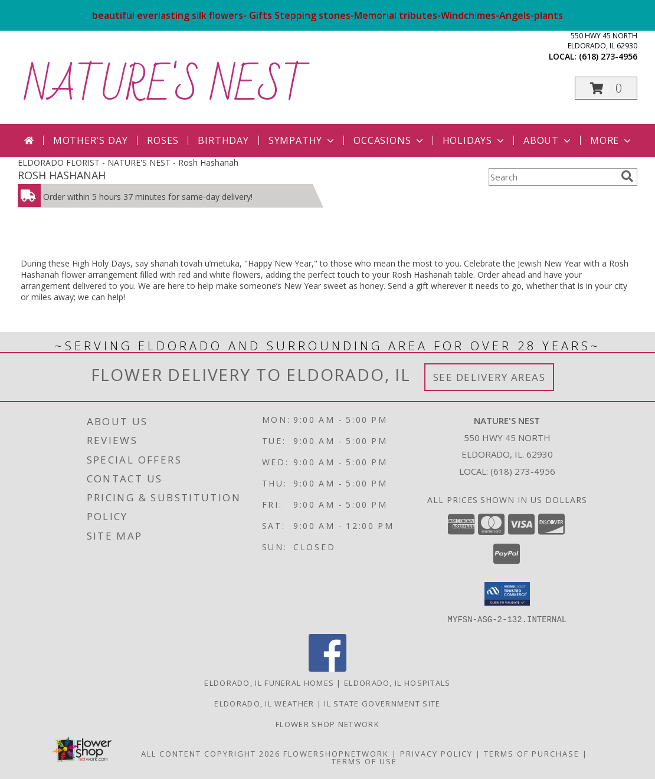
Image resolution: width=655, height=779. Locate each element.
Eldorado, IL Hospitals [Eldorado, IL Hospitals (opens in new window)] (397, 682)
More (611, 140)
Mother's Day (90, 140)
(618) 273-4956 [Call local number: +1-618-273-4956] (608, 56)
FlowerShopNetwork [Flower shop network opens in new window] (336, 753)
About (548, 140)
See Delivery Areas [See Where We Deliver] (489, 377)
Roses (162, 140)
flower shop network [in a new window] (327, 723)
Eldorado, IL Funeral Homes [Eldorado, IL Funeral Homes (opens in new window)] (269, 682)
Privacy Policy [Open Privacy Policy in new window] (436, 753)
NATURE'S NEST (165, 86)
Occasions (389, 140)
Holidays (474, 140)
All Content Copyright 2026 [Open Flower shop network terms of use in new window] (210, 753)
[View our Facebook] (327, 667)
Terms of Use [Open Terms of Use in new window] (364, 760)
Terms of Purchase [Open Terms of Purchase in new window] (531, 753)
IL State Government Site (382, 703)
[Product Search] (552, 177)
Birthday (223, 140)
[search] (627, 176)
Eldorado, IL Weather (264, 703)
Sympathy (302, 140)
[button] (606, 88)
